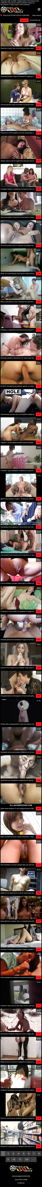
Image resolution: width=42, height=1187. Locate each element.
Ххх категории (21, 1180)
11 (20, 1159)
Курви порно (22, 1)
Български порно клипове (17, 3)
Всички (24, 20)
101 (27, 1159)
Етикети (21, 1183)
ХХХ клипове (25, 4)
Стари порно (14, 4)
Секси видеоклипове (21, 1176)
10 (14, 1159)
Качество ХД (35, 20)
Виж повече (36, 15)
